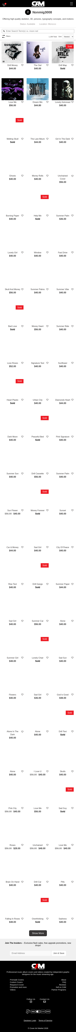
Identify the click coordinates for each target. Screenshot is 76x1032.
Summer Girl (12, 657)
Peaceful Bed (37, 436)
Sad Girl (37, 547)
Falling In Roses (12, 919)
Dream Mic (37, 102)
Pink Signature (62, 436)
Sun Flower (12, 510)
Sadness (63, 919)
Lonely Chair (37, 657)
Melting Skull (12, 139)
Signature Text (37, 363)
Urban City (37, 400)
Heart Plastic (12, 400)
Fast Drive (62, 252)
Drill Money (12, 65)
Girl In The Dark (62, 139)
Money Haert (38, 326)
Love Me (12, 102)
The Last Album (37, 139)
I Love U (37, 771)
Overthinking (37, 919)
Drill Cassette (37, 473)
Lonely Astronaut (62, 102)
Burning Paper (12, 215)
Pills (63, 882)
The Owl (37, 65)
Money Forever (38, 510)
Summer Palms (38, 289)
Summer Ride (62, 326)
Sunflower (62, 363)
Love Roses (12, 363)
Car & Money (12, 547)
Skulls (62, 771)
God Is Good (63, 694)
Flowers (12, 694)
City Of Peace (62, 547)
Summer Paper (63, 584)
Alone (62, 621)
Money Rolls (37, 176)
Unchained (38, 845)
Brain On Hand (12, 882)
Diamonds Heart (62, 400)
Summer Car (38, 621)
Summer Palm (62, 215)
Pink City (12, 808)
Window (37, 252)
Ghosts (12, 176)
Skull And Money (12, 289)
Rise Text (12, 584)
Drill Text (63, 731)
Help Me (37, 215)
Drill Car (37, 882)
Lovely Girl (12, 252)
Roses (12, 845)
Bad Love (12, 326)
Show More (38, 933)
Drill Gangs (37, 584)
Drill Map (63, 65)
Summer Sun (12, 473)
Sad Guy (63, 808)
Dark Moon (13, 436)
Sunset (62, 510)
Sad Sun (63, 657)
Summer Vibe (62, 289)
